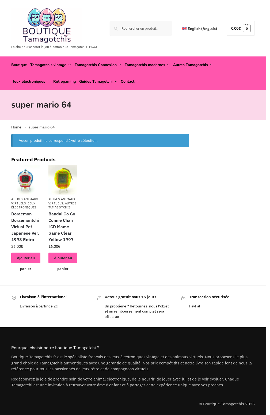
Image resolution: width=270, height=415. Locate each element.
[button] (241, 28)
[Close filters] (190, 136)
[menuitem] (199, 29)
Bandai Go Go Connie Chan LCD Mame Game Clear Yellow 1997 (61, 225)
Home (16, 126)
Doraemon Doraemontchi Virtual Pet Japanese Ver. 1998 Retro (25, 225)
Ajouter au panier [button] (26, 258)
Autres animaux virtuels (24, 200)
